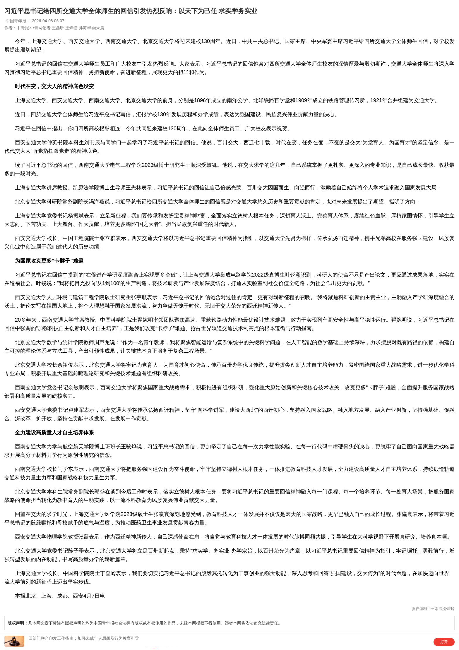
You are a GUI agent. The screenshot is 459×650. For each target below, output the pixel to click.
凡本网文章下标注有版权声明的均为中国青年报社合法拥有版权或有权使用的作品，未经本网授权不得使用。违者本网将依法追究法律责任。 (145, 623)
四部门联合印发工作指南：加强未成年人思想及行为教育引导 (83, 638)
